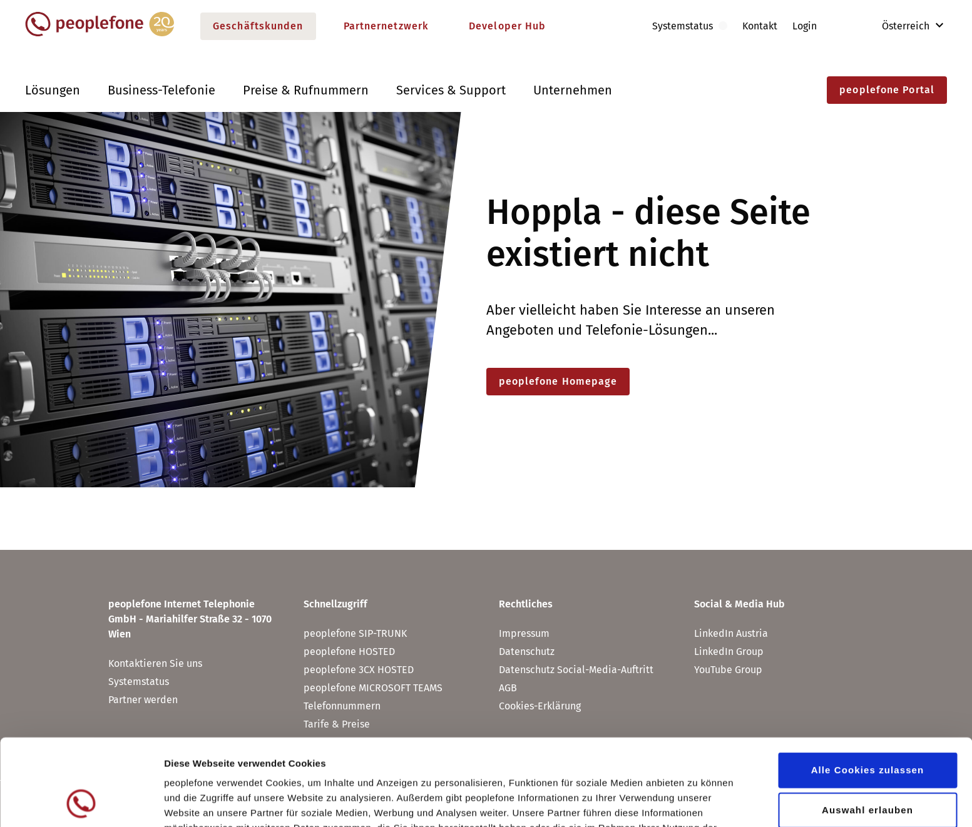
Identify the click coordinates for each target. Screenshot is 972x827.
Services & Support (451, 90)
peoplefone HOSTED (349, 651)
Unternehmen (572, 90)
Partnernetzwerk (386, 26)
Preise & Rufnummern (306, 90)
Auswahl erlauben (867, 728)
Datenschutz (491, 761)
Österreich (897, 26)
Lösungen (52, 90)
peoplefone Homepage (558, 381)
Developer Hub (507, 26)
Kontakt (759, 26)
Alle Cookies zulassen (867, 688)
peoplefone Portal (886, 90)
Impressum (524, 633)
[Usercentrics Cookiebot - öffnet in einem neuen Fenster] (81, 802)
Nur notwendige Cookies (867, 768)
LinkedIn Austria (731, 633)
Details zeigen (665, 802)
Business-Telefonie (161, 90)
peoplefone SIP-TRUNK (355, 633)
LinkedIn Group (729, 651)
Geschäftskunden (258, 26)
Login (804, 26)
